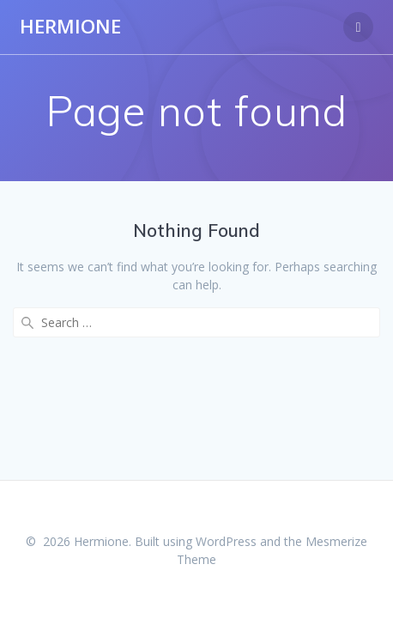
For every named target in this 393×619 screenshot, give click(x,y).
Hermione (70, 26)
